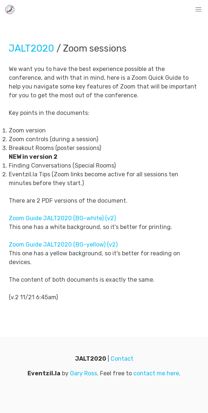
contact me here (156, 373)
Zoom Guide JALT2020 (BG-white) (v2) (62, 218)
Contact (122, 358)
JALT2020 (31, 48)
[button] (198, 9)
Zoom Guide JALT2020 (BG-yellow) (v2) (63, 244)
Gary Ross (83, 373)
